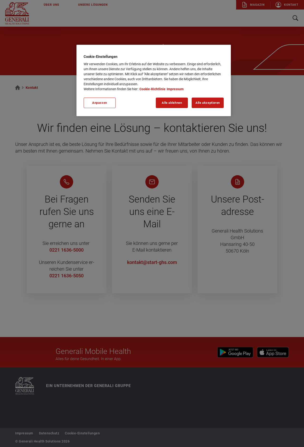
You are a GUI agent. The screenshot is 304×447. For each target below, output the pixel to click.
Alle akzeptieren (207, 102)
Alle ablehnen (172, 102)
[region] (153, 80)
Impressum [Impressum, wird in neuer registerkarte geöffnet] (175, 89)
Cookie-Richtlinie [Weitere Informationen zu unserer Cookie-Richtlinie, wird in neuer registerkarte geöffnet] (152, 89)
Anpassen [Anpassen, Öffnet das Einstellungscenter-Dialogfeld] (99, 102)
